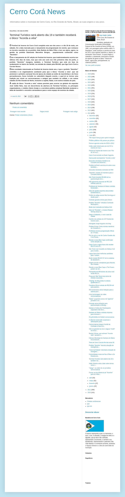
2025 (89, 76)
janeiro (91, 386)
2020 (89, 91)
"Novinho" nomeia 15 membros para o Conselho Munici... (101, 173)
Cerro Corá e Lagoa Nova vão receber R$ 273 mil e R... (101, 245)
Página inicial (44, 111)
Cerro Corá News (37, 12)
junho (91, 132)
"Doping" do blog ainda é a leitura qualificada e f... (99, 281)
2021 (89, 88)
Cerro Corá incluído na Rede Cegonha (101, 155)
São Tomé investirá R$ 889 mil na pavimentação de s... (99, 178)
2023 (89, 82)
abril (90, 378)
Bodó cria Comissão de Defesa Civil (100, 207)
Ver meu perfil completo (92, 65)
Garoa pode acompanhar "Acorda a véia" (102, 158)
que (88, 404)
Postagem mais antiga (70, 111)
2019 (89, 93)
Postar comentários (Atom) (23, 115)
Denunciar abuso (92, 412)
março (91, 380)
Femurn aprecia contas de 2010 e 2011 (101, 143)
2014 (89, 107)
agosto (91, 127)
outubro (92, 121)
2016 (89, 102)
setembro (92, 124)
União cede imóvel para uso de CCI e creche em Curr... (101, 147)
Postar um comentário (20, 107)
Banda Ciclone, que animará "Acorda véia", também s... (101, 334)
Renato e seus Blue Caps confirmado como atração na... (101, 241)
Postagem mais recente (17, 111)
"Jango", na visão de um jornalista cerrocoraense (100, 369)
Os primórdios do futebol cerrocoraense (101, 317)
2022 (89, 85)
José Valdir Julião (105, 35)
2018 (89, 96)
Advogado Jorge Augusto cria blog (100, 223)
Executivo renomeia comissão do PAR (101, 170)
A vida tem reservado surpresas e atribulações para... (99, 320)
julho (91, 130)
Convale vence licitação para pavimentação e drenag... (98, 304)
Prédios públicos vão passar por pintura (101, 140)
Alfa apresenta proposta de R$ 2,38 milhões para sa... (100, 182)
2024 (89, 79)
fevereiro (92, 383)
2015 (89, 105)
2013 (89, 110)
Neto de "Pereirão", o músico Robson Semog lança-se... (101, 211)
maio (91, 135)
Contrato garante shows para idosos (100, 200)
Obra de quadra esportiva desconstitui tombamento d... (101, 191)
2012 (89, 113)
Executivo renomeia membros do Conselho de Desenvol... (99, 161)
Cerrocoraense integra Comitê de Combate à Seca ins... (99, 325)
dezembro (92, 115)
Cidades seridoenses (94, 401)
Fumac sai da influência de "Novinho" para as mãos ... (101, 373)
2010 (89, 392)
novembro (92, 118)
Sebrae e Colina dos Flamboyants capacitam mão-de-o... (100, 309)
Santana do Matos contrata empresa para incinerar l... (100, 313)
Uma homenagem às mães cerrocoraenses (97, 295)
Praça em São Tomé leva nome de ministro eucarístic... (100, 277)
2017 (89, 99)
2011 (89, 390)
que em (89, 406)
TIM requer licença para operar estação (101, 138)
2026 (89, 74)
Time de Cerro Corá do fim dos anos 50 (101, 342)
